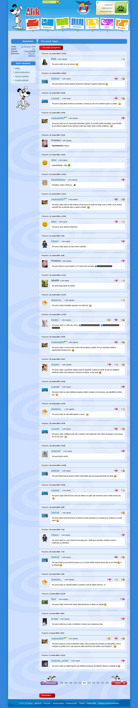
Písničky (82, 704)
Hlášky (17, 68)
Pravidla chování (71, 704)
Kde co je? (38, 704)
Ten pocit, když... (50, 41)
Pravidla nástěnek (21, 80)
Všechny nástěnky (22, 76)
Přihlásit (120, 11)
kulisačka (32, 56)
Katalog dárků (91, 704)
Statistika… (47, 696)
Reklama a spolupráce (108, 704)
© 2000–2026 (25, 704)
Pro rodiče (47, 704)
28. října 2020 (25, 47)
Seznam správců (58, 704)
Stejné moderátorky (22, 72)
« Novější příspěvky (51, 48)
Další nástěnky (23, 63)
